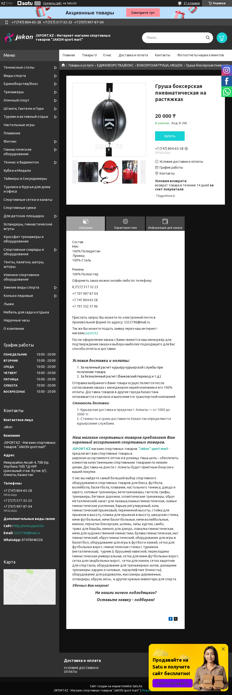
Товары (88, 55)
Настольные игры (19, 125)
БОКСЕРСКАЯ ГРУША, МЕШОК (160, 65)
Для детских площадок (24, 216)
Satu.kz (137, 686)
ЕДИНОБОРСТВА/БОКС (115, 65)
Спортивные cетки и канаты (28, 200)
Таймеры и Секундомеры (25, 178)
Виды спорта (15, 76)
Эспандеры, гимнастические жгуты (28, 226)
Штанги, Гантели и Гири (24, 108)
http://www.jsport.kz (28, 526)
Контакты (162, 55)
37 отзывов (192, 3)
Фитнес (10, 141)
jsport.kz (91, 333)
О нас (107, 55)
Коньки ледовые (18, 296)
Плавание (12, 133)
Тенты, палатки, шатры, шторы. (24, 264)
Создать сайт (52, 3)
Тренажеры (14, 92)
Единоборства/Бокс (21, 84)
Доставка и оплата (133, 55)
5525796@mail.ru (27, 533)
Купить (170, 136)
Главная (69, 55)
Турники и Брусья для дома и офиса (27, 189)
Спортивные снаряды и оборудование (24, 251)
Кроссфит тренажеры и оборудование (24, 239)
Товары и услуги (81, 65)
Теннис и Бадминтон (21, 162)
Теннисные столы (19, 67)
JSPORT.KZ (81, 449)
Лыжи (9, 304)
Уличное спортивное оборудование (21, 277)
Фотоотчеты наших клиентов (200, 55)
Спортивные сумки (20, 208)
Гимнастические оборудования (17, 151)
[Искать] (207, 37)
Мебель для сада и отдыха (26, 312)
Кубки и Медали (17, 170)
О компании (14, 328)
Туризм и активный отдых (26, 116)
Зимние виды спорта (21, 287)
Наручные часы (17, 320)
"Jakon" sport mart (153, 449)
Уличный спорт (16, 100)
